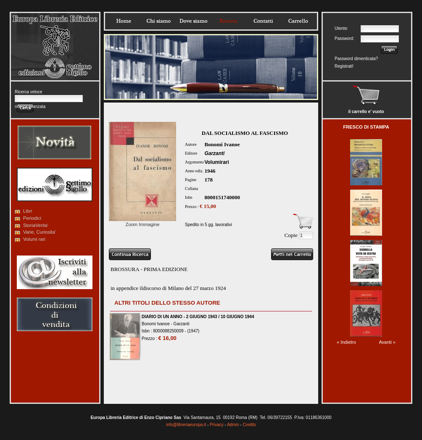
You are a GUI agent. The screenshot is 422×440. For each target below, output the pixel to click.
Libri (27, 210)
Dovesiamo (193, 21)
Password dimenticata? (356, 58)
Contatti (263, 21)
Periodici (32, 218)
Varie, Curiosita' (39, 231)
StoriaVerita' (35, 225)
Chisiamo (158, 21)
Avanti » (387, 342)
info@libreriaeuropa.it (186, 424)
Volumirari (216, 162)
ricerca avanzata (30, 106)
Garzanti (214, 153)
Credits (249, 424)
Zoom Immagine (142, 222)
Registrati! (344, 66)
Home (123, 21)
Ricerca (228, 21)
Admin (233, 424)
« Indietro (346, 342)
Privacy (217, 424)
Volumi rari (34, 239)
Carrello (298, 21)
